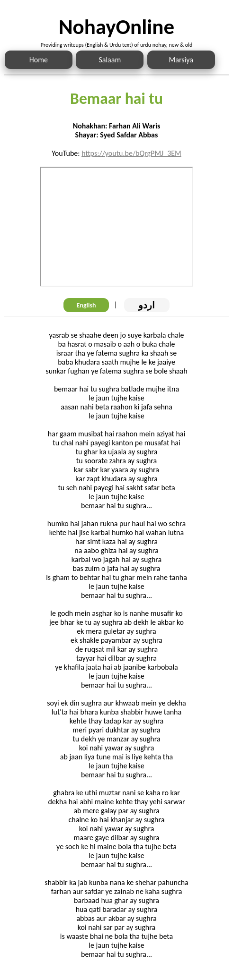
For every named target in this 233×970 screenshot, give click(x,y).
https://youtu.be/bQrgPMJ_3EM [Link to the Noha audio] (131, 153)
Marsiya (181, 59)
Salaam (110, 59)
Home (38, 59)
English (86, 305)
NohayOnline (116, 27)
